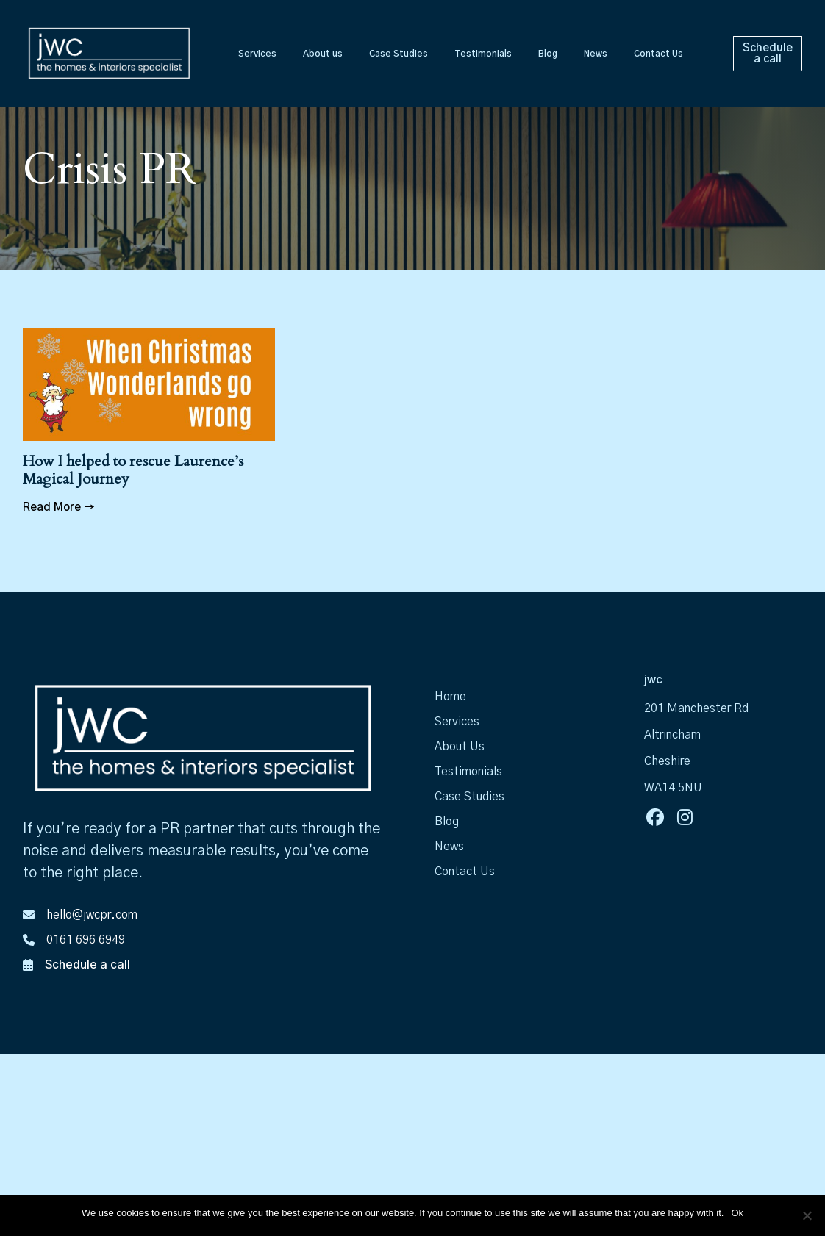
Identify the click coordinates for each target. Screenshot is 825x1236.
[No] (806, 1215)
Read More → (59, 507)
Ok (737, 1212)
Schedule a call (87, 965)
